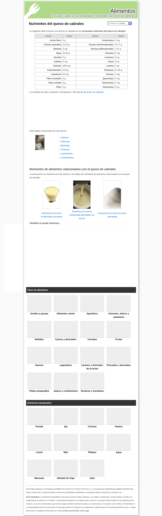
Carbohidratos (67, 157)
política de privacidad (71, 511)
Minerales (65, 145)
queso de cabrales (95, 92)
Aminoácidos (67, 153)
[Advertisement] (81, 111)
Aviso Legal (84, 511)
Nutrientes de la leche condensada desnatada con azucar (81, 215)
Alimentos (122, 11)
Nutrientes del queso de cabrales (56, 24)
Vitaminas (65, 141)
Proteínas (65, 149)
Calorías (65, 137)
